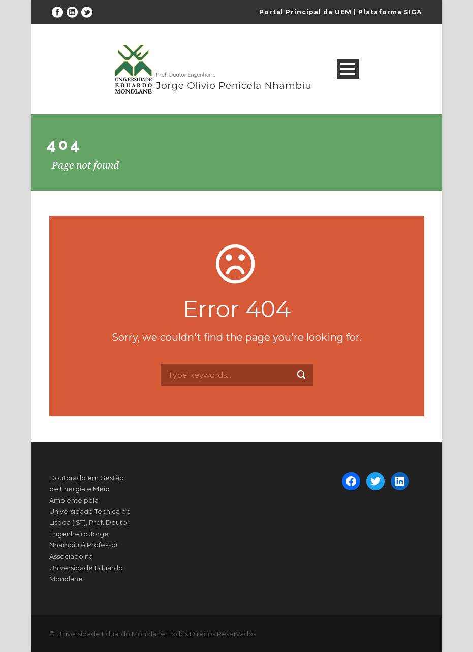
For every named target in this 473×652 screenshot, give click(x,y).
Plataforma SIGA (390, 12)
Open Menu (348, 69)
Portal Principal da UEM (305, 12)
